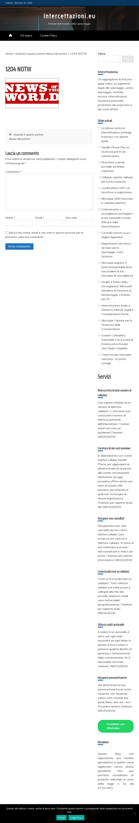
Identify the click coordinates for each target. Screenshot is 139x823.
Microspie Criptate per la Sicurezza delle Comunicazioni (116, 325)
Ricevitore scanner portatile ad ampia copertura (113, 166)
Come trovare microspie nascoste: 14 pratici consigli (116, 359)
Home (9, 53)
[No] (134, 813)
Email (39, 217)
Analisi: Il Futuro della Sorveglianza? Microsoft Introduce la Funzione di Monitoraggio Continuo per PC (116, 290)
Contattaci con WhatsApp (116, 726)
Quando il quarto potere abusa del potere (41, 53)
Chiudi (61, 817)
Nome (10, 217)
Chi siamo (26, 35)
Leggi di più (76, 817)
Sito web (71, 217)
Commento (13, 171)
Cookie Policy (48, 35)
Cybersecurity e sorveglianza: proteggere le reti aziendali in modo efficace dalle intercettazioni (117, 217)
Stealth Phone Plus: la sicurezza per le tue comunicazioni (115, 152)
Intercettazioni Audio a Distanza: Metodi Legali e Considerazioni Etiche (117, 310)
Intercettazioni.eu (69, 16)
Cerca (101, 53)
